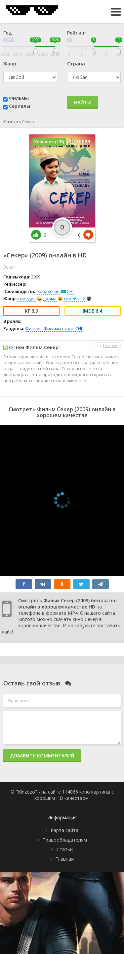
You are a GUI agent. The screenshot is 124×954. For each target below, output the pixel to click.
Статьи (65, 849)
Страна (76, 63)
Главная (64, 859)
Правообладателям (64, 840)
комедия (27, 298)
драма (50, 298)
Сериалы (19, 106)
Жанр (9, 63)
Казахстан (48, 291)
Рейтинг (76, 33)
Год (7, 33)
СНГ (70, 291)
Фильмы (19, 98)
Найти (82, 102)
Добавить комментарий (42, 755)
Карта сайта (64, 830)
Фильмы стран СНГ (63, 328)
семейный (74, 298)
